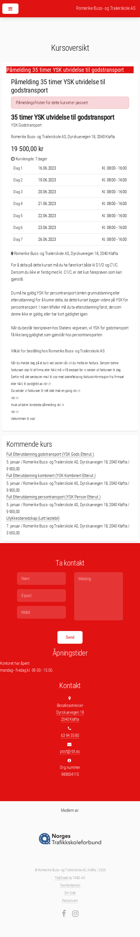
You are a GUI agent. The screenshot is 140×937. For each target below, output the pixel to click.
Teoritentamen (70, 885)
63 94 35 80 (70, 735)
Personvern (70, 900)
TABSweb (61, 878)
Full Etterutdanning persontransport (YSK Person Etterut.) (53, 497)
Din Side (70, 893)
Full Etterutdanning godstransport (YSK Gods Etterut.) (50, 454)
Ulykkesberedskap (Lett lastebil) (32, 518)
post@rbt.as (70, 751)
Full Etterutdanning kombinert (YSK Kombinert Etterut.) (51, 475)
